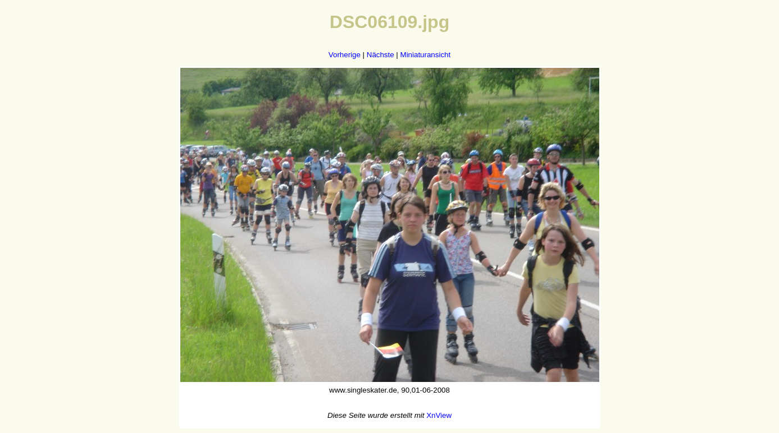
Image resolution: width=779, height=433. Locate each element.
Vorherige (345, 54)
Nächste (380, 54)
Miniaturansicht (425, 54)
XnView (439, 415)
